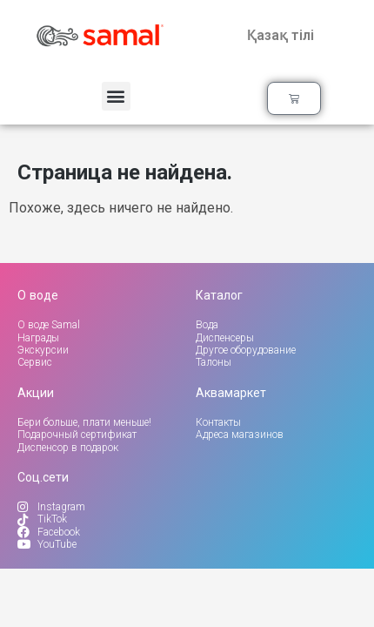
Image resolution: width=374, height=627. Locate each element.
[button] (116, 96)
